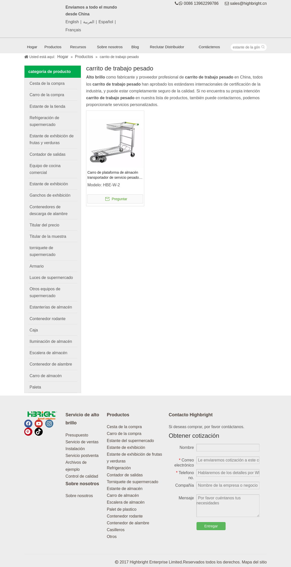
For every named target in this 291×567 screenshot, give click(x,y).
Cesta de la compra (124, 427)
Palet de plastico (121, 509)
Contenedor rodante (125, 516)
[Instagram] (49, 424)
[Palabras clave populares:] (263, 47)
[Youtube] (39, 424)
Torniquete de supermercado (132, 482)
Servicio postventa (82, 455)
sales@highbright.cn (248, 3)
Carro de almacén (123, 495)
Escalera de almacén (125, 502)
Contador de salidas (125, 475)
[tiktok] (39, 432)
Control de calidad (81, 476)
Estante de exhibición (126, 447)
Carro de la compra (124, 433)
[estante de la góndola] (245, 47)
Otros (112, 536)
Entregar (211, 526)
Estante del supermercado (130, 441)
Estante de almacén (124, 488)
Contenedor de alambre (128, 523)
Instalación (75, 449)
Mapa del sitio (254, 562)
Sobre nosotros (79, 496)
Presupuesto (76, 435)
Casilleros (116, 530)
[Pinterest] (28, 432)
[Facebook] (28, 424)
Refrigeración (119, 468)
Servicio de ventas (82, 442)
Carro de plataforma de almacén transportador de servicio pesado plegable (113, 175)
